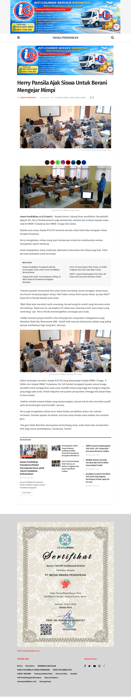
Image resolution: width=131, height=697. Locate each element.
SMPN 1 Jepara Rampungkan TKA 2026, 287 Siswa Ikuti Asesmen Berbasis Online (98, 448)
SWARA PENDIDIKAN (28, 98)
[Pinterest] (52, 162)
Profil (71, 98)
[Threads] (78, 162)
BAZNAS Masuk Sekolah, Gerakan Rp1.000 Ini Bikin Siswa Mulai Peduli (97, 463)
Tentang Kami (45, 682)
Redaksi (73, 674)
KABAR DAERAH (27, 456)
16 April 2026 (90, 455)
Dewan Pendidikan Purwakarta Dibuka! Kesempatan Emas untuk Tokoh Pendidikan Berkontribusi (41, 270)
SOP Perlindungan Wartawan (29, 678)
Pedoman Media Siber (43, 674)
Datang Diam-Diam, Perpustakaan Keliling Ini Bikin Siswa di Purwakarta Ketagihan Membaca (42, 279)
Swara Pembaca (51, 678)
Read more (26, 493)
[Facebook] (83, 162)
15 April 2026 (90, 469)
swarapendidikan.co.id (26, 682)
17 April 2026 (24, 478)
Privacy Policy (61, 674)
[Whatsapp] (57, 162)
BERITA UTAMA (62, 98)
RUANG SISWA (79, 98)
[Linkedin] (73, 162)
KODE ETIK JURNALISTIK (62, 670)
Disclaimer (30, 666)
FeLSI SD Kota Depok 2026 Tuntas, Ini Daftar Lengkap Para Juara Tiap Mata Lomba (70, 466)
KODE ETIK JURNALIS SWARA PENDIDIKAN (33, 670)
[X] (47, 162)
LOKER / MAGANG (24, 674)
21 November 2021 (47, 98)
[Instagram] (63, 162)
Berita (19, 666)
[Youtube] (68, 162)
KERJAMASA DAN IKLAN (47, 666)
